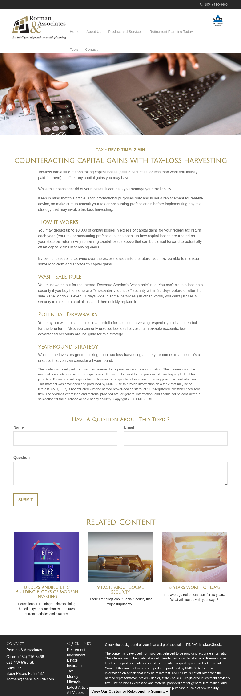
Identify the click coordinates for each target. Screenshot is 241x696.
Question (21, 446)
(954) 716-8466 (214, 4)
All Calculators (79, 686)
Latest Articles (79, 675)
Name (18, 415)
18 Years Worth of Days (194, 575)
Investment (76, 643)
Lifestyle (74, 670)
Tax (70, 659)
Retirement (76, 638)
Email (129, 415)
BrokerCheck (210, 633)
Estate (72, 648)
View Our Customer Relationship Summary (129, 691)
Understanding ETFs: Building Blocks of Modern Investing (47, 580)
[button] (91, 28)
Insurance (75, 654)
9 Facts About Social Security (120, 577)
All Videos (75, 681)
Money (72, 665)
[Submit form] (25, 487)
